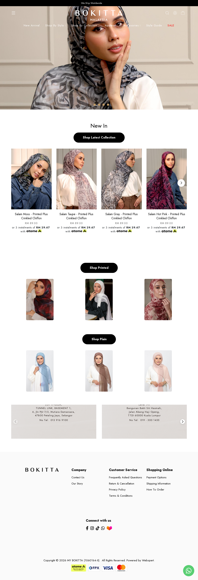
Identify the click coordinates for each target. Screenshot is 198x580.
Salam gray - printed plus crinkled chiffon (121, 216)
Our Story (77, 483)
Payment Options (156, 477)
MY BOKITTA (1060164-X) (83, 560)
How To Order (155, 489)
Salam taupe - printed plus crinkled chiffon (76, 216)
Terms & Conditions (120, 496)
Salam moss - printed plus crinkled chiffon (31, 216)
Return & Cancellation (121, 483)
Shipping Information (158, 483)
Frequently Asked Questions (125, 477)
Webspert (148, 560)
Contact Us (77, 477)
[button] (90, 105)
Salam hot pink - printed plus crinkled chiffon (166, 216)
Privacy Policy (117, 489)
